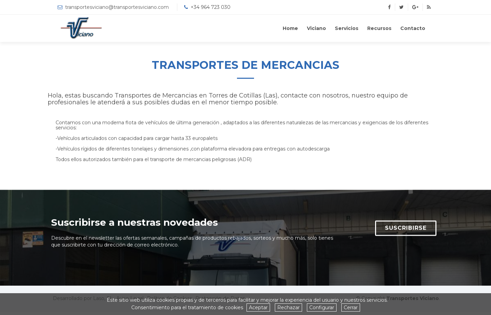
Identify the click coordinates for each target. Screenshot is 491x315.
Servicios (346, 28)
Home (290, 28)
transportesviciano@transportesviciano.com (117, 7)
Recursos (379, 28)
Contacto (412, 28)
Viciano (316, 28)
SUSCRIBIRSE (406, 230)
